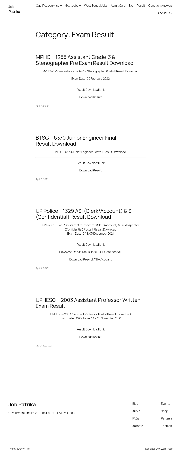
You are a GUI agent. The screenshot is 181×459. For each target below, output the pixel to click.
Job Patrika (14, 9)
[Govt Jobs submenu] (80, 5)
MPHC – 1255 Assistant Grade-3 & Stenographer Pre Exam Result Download (84, 60)
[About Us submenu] (172, 13)
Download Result (90, 97)
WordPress (167, 448)
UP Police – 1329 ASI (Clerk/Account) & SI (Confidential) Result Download (84, 214)
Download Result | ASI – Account (90, 259)
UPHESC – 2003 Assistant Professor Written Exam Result (88, 303)
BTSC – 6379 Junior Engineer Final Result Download (76, 141)
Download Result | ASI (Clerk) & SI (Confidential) (90, 252)
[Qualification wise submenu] (61, 5)
